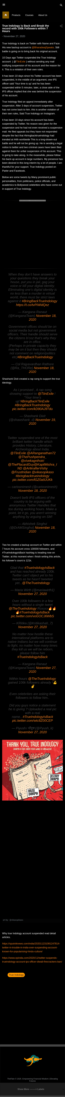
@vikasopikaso (43, 472)
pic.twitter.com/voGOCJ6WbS (32, 616)
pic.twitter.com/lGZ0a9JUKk (32, 480)
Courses (29, 15)
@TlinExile (18, 453)
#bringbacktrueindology (32, 476)
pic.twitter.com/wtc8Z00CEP (32, 720)
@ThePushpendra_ (32, 457)
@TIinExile (46, 393)
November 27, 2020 (32, 594)
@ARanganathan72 (41, 453)
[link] (32, 921)
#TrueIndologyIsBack (39, 568)
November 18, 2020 (32, 490)
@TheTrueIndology (36, 583)
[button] (61, 26)
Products (16, 15)
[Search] (61, 5)
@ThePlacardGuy (21, 464)
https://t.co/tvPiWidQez (32, 305)
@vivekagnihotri (32, 460)
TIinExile (20, 61)
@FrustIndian (21, 472)
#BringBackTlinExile (34, 401)
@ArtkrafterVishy (35, 468)
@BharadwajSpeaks (43, 47)
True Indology (16, 975)
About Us (42, 15)
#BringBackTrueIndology (39, 301)
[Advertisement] (32, 234)
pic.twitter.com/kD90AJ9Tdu (32, 409)
